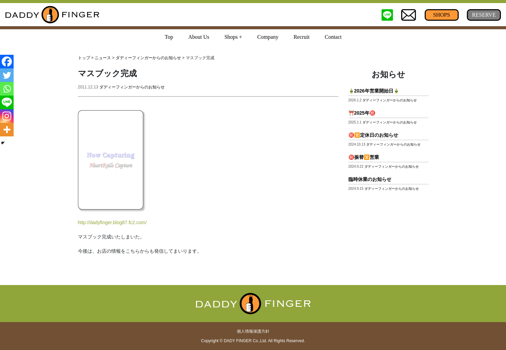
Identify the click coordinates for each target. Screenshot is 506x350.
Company (267, 37)
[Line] (7, 102)
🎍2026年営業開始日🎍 (373, 91)
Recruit (302, 37)
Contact (333, 37)
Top (169, 37)
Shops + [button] (233, 37)
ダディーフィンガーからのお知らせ (148, 57)
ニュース (103, 57)
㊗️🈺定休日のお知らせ (373, 135)
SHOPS (441, 15)
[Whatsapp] (7, 89)
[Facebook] (7, 61)
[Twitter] (7, 75)
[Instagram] (7, 116)
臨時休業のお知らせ (369, 179)
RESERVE (484, 15)
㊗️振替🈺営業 (363, 157)
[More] (7, 129)
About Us (198, 37)
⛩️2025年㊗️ (361, 113)
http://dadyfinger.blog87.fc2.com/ (112, 222)
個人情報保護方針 (253, 331)
